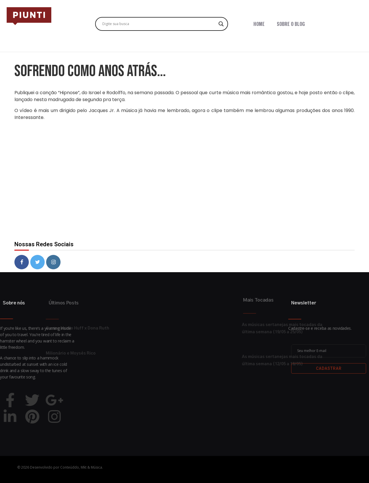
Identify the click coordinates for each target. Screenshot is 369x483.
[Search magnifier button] (221, 24)
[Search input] (159, 24)
